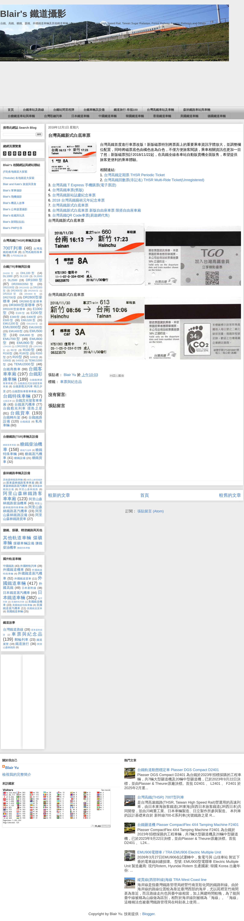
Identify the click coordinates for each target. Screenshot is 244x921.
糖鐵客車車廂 (9, 445)
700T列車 (13, 248)
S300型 (7, 360)
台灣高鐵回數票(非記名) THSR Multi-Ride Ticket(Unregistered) (154, 180)
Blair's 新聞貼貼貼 (14, 221)
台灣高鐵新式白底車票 (70, 205)
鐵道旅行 (22, 644)
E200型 (36, 313)
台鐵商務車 (12, 369)
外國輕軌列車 (28, 565)
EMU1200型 (11, 323)
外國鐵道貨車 (22, 578)
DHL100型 (28, 273)
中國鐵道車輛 (108, 116)
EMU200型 (32, 324)
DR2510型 (10, 293)
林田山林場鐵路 (34, 480)
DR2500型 (33, 291)
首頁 (11, 109)
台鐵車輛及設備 (94, 109)
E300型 (15, 316)
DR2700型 (9, 297)
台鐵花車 (7, 401)
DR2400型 (17, 290)
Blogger (148, 914)
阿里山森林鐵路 (28, 489)
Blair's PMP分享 (12, 228)
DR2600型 (31, 294)
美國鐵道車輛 (189, 116)
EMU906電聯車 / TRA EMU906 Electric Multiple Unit (179, 852)
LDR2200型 (21, 346)
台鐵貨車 (20, 413)
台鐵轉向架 (11, 417)
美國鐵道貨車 (34, 608)
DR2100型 (8, 287)
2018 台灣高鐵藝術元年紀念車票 (78, 200)
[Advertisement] (122, 84)
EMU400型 (16, 331)
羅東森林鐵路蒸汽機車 (22, 484)
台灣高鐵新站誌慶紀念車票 (74, 195)
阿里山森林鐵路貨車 (22, 517)
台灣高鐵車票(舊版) (68, 190)
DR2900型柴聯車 (30, 301)
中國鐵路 (8, 565)
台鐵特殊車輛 (17, 396)
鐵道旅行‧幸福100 (126, 109)
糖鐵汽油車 (25, 450)
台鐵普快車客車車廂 (24, 391)
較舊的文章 (230, 495)
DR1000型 (34, 280)
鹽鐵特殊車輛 (23, 548)
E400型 (31, 316)
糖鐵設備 (19, 458)
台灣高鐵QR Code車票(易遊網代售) (80, 215)
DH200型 (8, 273)
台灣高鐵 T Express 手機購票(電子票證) (84, 185)
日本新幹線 (29, 587)
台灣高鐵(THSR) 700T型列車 (160, 797)
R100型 (29, 350)
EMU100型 (28, 320)
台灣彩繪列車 (53, 116)
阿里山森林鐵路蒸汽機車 (22, 509)
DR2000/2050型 (23, 284)
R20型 (17, 357)
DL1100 (24, 276)
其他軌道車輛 (17, 537)
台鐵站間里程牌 (63, 109)
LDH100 (7, 346)
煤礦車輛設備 (23, 543)
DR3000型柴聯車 (22, 305)
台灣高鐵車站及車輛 (160, 109)
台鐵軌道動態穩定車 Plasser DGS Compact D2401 (178, 770)
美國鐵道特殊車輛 (22, 605)
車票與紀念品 (71, 382)
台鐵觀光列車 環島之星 (22, 408)
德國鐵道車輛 (217, 116)
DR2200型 (24, 287)
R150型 (8, 353)
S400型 (20, 360)
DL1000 (8, 276)
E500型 (8, 320)
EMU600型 (27, 335)
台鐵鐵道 (25, 421)
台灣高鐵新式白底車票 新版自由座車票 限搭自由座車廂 (96, 210)
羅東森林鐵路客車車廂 (20, 482)
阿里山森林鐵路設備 (22, 513)
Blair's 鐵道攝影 (33, 14)
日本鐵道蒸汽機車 (16, 593)
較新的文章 (59, 495)
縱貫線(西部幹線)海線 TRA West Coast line (172, 880)
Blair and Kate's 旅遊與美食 (19, 184)
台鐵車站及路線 (33, 109)
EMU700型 (11, 339)
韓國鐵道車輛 (135, 116)
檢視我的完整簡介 (16, 774)
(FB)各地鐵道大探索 (15, 171)
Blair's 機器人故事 (14, 203)
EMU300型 (35, 327)
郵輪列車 (22, 639)
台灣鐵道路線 (13, 629)
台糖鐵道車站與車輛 (21, 116)
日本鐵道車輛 (80, 116)
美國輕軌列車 (17, 602)
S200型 (34, 357)
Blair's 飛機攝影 (12, 196)
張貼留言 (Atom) (150, 511)
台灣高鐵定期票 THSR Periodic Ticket (134, 175)
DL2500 (12, 280)
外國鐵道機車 (13, 569)
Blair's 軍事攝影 (12, 190)
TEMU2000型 (24, 364)
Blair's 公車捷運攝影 (15, 209)
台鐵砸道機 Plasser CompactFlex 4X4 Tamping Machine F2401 (188, 825)
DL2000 (38, 276)
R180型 (24, 353)
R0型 (14, 350)
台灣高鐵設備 (17, 255)
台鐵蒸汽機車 (24, 404)
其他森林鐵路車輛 (13, 479)
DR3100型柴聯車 (14, 309)
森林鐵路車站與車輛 (196, 109)
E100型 (20, 313)
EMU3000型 (12, 327)
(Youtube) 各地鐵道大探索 (18, 177)
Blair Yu (12, 768)
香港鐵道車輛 (162, 116)
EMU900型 (25, 343)
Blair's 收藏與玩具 (14, 215)
